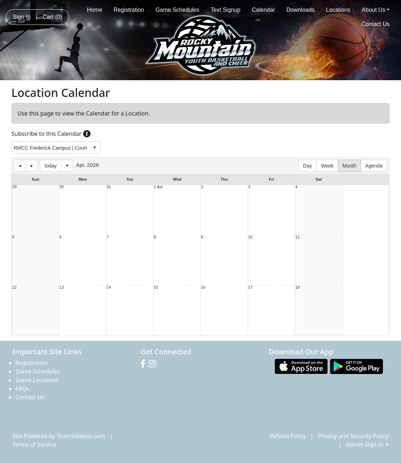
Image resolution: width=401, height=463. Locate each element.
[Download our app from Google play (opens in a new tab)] (356, 366)
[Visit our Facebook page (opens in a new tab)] (145, 364)
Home (94, 10)
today (51, 166)
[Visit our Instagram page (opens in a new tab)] (154, 364)
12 (14, 287)
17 (250, 287)
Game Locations (36, 380)
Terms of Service (34, 444)
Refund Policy (287, 436)
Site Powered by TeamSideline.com (58, 436)
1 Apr (158, 187)
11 (297, 237)
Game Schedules (177, 10)
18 (297, 287)
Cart (52, 17)
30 (61, 187)
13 (61, 287)
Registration (129, 10)
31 (109, 187)
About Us (376, 10)
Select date (67, 166)
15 (156, 287)
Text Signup (226, 10)
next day (32, 166)
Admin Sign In (367, 444)
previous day (20, 166)
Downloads (300, 10)
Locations (338, 10)
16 (203, 287)
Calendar (263, 10)
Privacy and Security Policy (353, 436)
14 (109, 287)
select (94, 147)
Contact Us (375, 24)
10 (250, 237)
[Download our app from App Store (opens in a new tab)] (301, 366)
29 (14, 187)
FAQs (22, 388)
